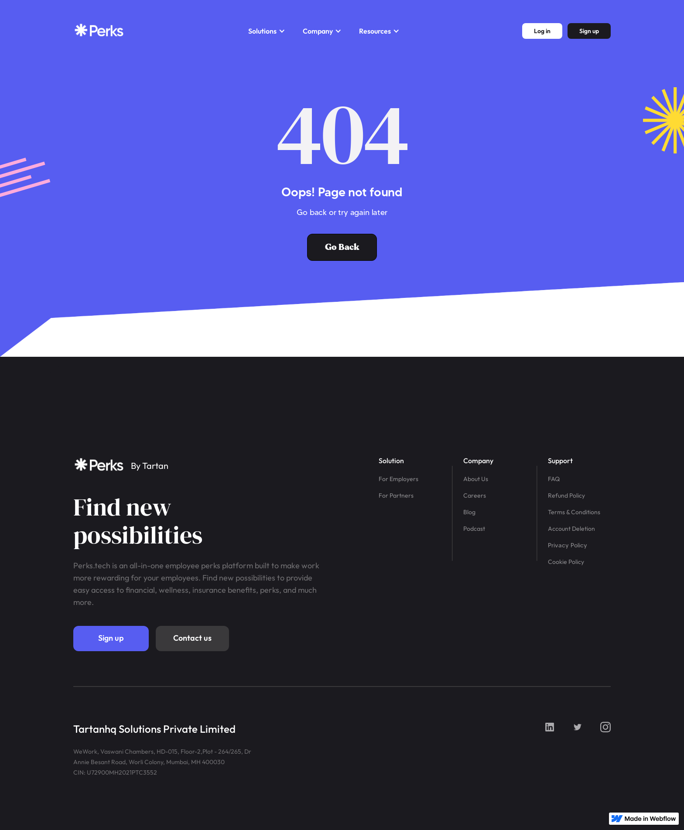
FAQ (554, 479)
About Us (475, 479)
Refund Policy (566, 495)
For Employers (398, 479)
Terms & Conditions (574, 512)
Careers (474, 495)
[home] (99, 31)
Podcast (474, 529)
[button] (266, 31)
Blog (469, 512)
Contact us (192, 638)
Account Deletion (571, 529)
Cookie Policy (566, 562)
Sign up (111, 638)
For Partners (396, 495)
